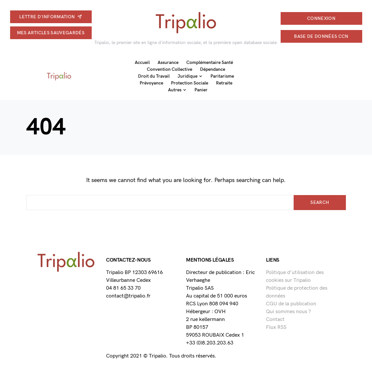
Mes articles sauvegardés (51, 33)
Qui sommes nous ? (288, 312)
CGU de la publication (291, 304)
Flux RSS (276, 327)
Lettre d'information (50, 17)
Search (319, 202)
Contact (275, 319)
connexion (321, 18)
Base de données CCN (321, 36)
